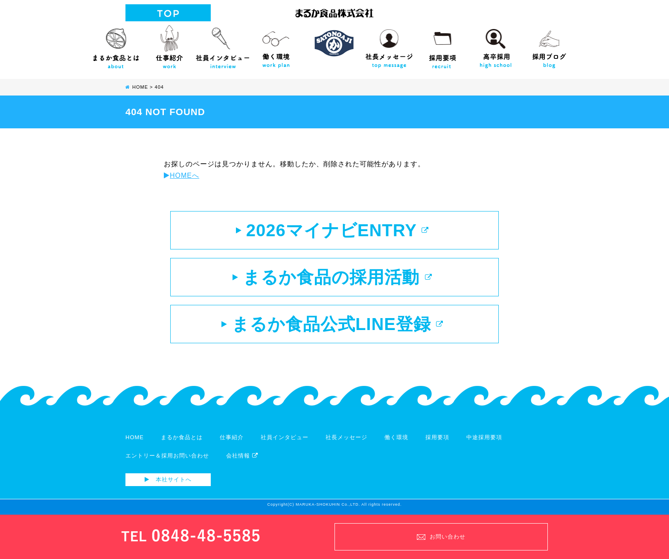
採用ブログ (549, 44)
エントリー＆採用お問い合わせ (167, 455)
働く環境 (276, 44)
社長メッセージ (389, 44)
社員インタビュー (222, 44)
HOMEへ (181, 175)
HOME (134, 437)
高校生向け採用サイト (495, 44)
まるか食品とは (116, 44)
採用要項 (442, 44)
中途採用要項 (484, 437)
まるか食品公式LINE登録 (332, 324)
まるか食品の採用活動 (332, 277)
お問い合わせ (441, 536)
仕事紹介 (169, 44)
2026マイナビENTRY (332, 230)
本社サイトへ (168, 479)
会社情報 (242, 455)
